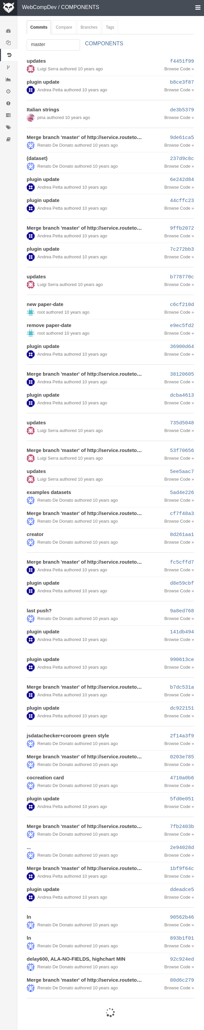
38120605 (182, 374)
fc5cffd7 (182, 562)
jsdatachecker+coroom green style (68, 735)
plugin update (43, 82)
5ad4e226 (182, 493)
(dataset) (37, 158)
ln (29, 917)
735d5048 (182, 423)
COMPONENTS (80, 7)
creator (35, 534)
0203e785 (182, 757)
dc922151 (182, 708)
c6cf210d (182, 305)
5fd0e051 (182, 799)
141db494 (182, 632)
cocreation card (45, 777)
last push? (39, 610)
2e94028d (182, 848)
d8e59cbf (182, 583)
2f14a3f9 (182, 736)
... (29, 847)
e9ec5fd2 (182, 326)
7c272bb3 (182, 249)
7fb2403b (182, 827)
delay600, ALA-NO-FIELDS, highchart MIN (76, 959)
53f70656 (182, 451)
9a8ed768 (182, 611)
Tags (110, 27)
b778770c (182, 277)
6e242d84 (182, 180)
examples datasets (49, 492)
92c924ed (182, 959)
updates (36, 61)
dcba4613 (182, 395)
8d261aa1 (182, 535)
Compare (64, 27)
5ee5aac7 (182, 472)
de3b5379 (182, 110)
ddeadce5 (182, 890)
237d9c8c (182, 159)
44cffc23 (182, 201)
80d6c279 (182, 980)
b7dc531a (182, 687)
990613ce (182, 660)
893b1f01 (182, 938)
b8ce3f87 (182, 82)
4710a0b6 (182, 778)
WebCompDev (39, 7)
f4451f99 (182, 61)
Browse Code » (179, 68)
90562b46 (182, 917)
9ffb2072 (182, 228)
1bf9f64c (182, 869)
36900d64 (182, 347)
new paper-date (45, 304)
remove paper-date (49, 325)
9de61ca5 (182, 138)
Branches (89, 27)
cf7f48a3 (182, 514)
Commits (38, 27)
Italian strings (43, 109)
